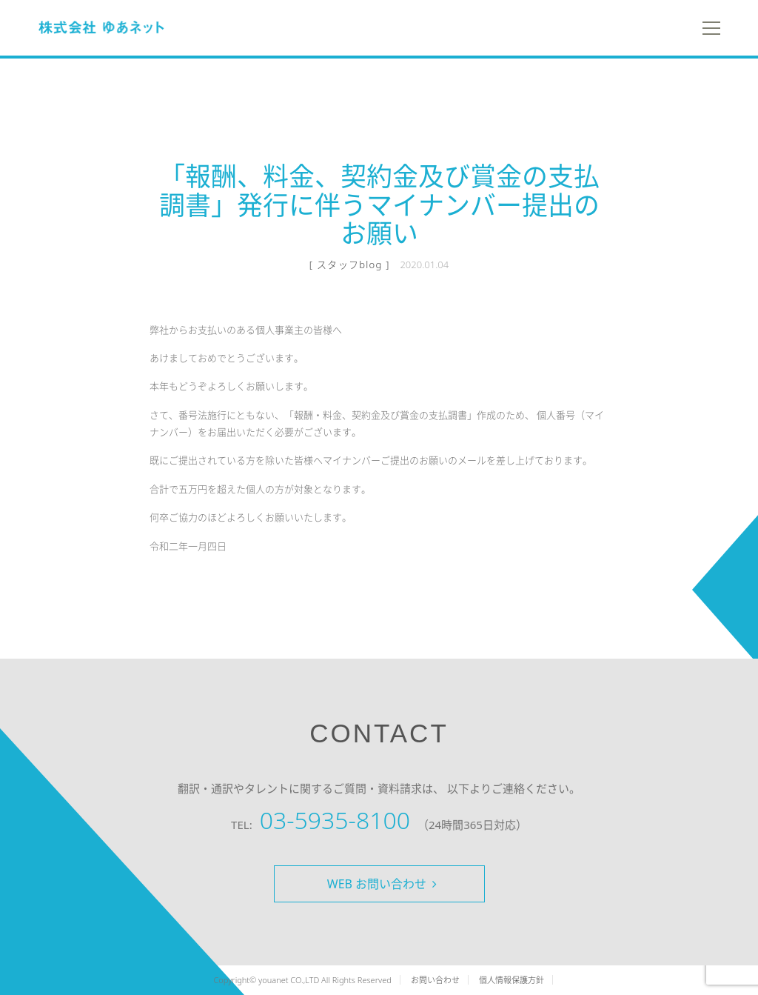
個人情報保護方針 (511, 979)
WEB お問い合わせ (382, 884)
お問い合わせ (435, 979)
